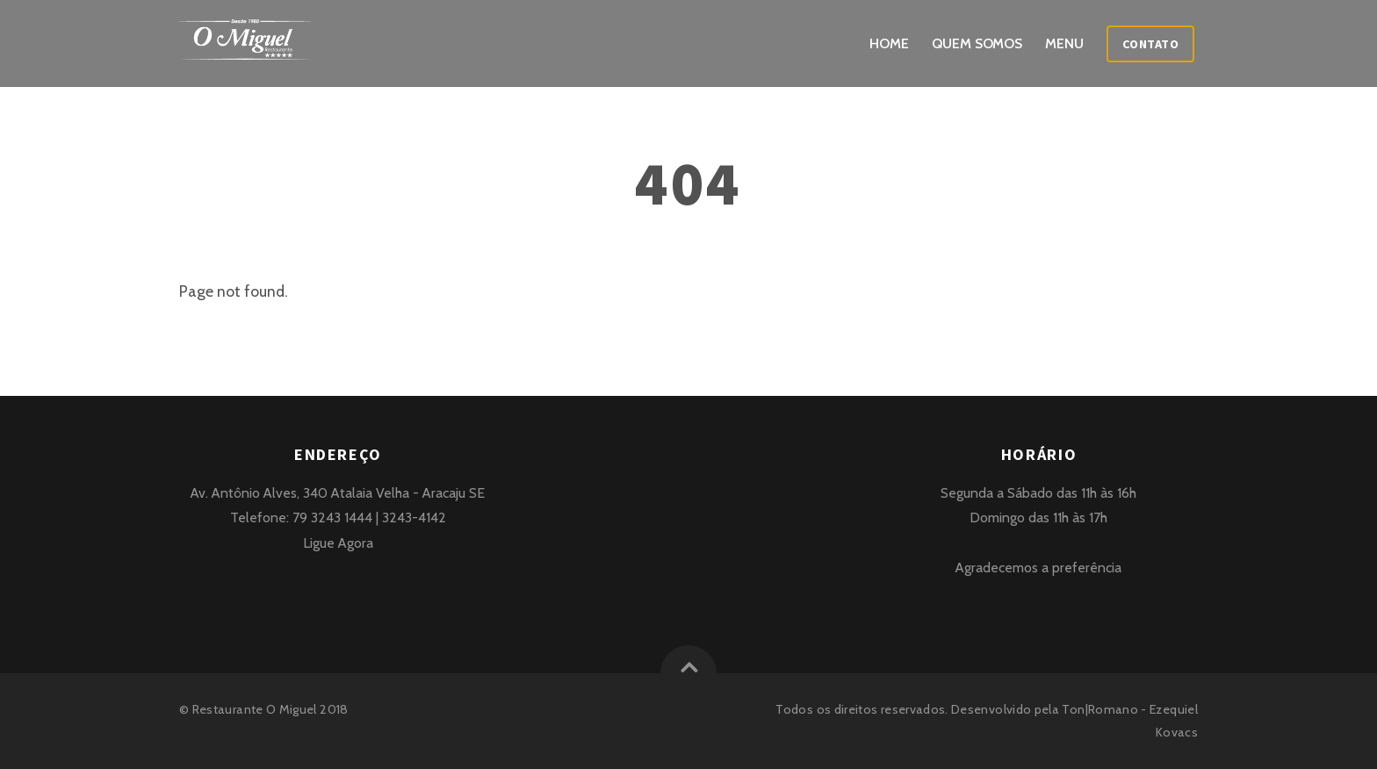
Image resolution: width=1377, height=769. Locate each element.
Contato (1150, 44)
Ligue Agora (338, 543)
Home (889, 43)
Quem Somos (977, 43)
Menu (1064, 43)
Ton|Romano (1100, 709)
